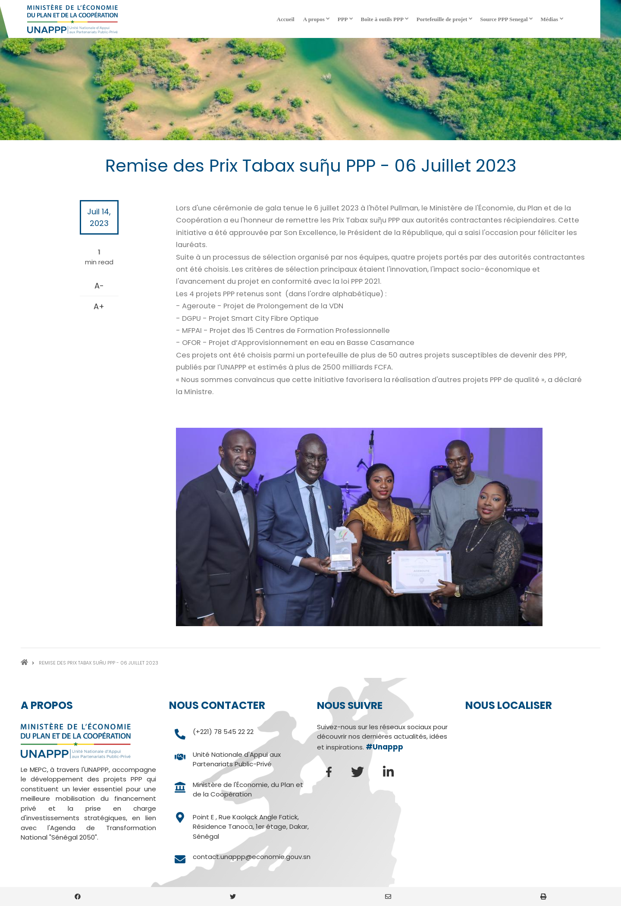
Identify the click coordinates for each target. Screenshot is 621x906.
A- (99, 285)
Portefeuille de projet (445, 22)
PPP (346, 22)
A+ (99, 306)
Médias (553, 22)
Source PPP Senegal (507, 22)
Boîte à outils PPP (385, 22)
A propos (317, 22)
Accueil (286, 19)
